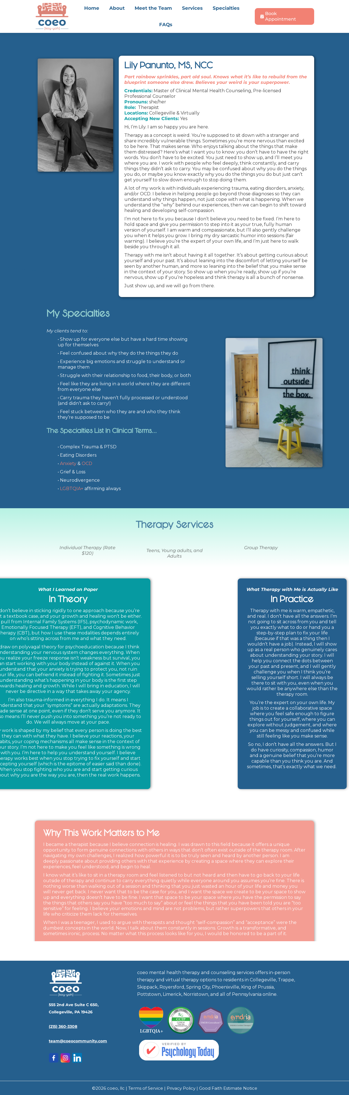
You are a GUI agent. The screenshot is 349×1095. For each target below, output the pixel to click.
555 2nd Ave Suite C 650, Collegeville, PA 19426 (107, 7)
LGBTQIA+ (71, 488)
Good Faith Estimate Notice (228, 1088)
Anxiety (68, 463)
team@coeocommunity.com (78, 1040)
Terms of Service (146, 1088)
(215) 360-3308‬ (63, 1026)
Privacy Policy (182, 1088)
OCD (87, 463)
